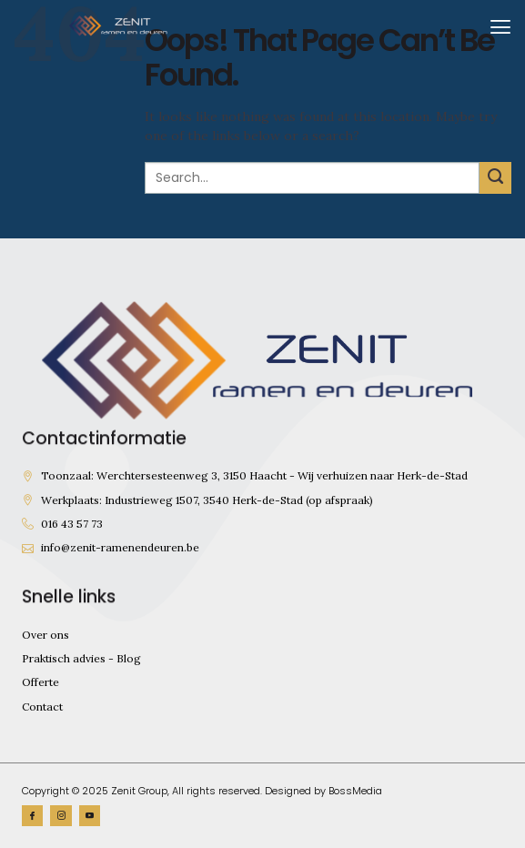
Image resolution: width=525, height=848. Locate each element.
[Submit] (495, 178)
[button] (501, 26)
